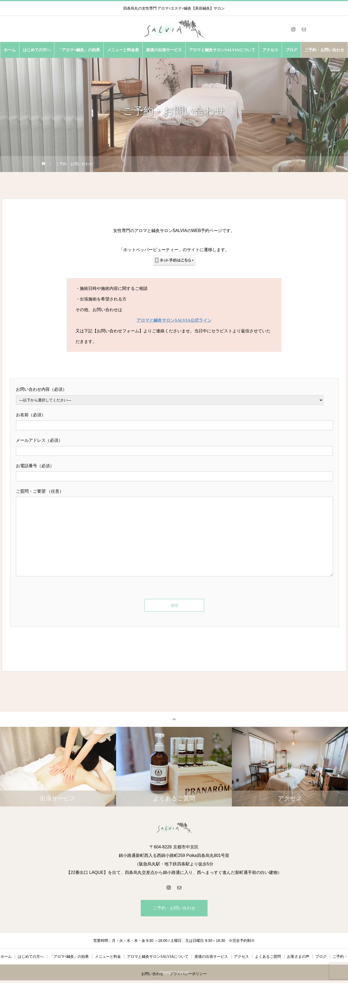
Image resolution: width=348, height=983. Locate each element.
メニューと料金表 (123, 50)
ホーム (10, 50)
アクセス (270, 50)
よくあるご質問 (268, 957)
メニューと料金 (108, 957)
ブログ (291, 50)
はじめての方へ (37, 50)
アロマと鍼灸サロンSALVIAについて (222, 50)
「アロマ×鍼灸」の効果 (79, 50)
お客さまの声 (298, 957)
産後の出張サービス (164, 50)
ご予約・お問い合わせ (324, 50)
